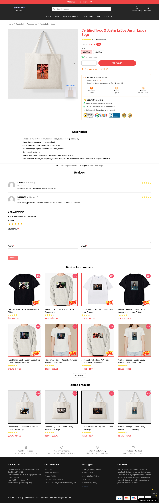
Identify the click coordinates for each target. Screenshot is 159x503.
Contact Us (86, 479)
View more (79, 375)
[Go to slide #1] (36, 104)
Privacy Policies (50, 476)
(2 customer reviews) (99, 40)
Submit (13, 258)
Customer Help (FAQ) (89, 483)
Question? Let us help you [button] (148, 500)
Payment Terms (87, 473)
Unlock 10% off (155, 492)
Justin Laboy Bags (47, 24)
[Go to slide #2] (49, 104)
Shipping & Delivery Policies (91, 469)
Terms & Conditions (52, 473)
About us (48, 469)
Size (83, 48)
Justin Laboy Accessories (26, 24)
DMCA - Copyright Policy (54, 479)
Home (10, 24)
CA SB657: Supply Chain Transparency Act (60, 483)
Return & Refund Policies (90, 476)
